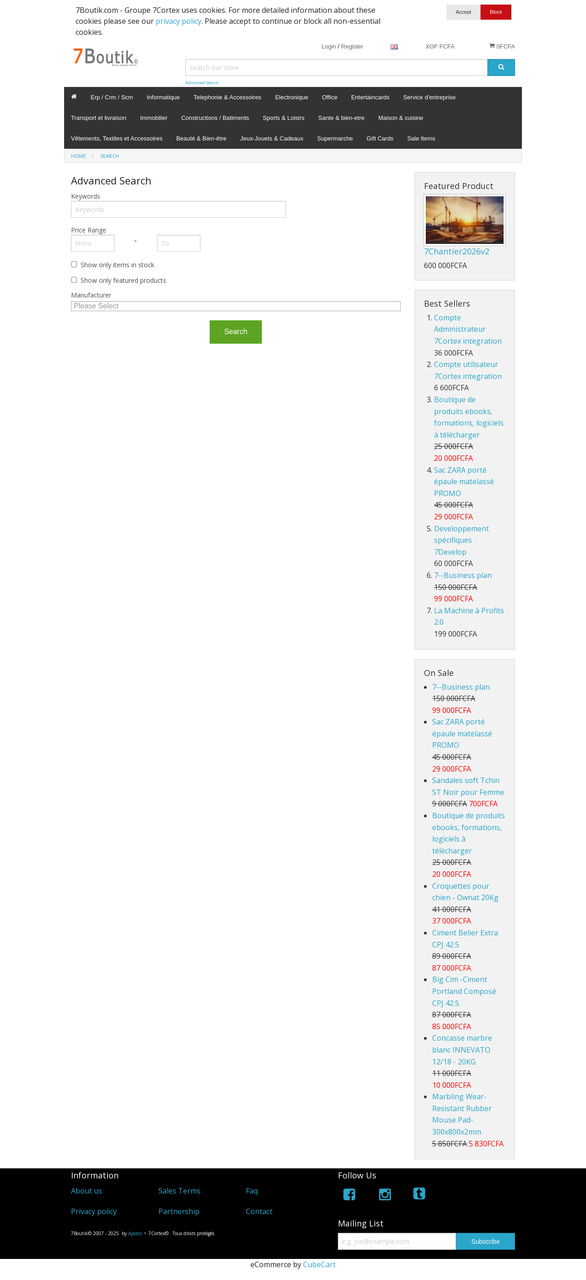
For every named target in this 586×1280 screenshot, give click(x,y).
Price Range (88, 230)
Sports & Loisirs (283, 117)
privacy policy (178, 21)
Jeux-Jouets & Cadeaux (272, 138)
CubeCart (319, 1264)
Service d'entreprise (429, 97)
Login (328, 46)
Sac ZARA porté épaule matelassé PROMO (464, 481)
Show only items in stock (117, 264)
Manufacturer (91, 295)
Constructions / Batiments (215, 117)
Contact (259, 1211)
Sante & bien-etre (341, 117)
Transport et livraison (98, 117)
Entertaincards (370, 97)
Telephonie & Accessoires (227, 97)
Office (329, 97)
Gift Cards (380, 138)
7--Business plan (463, 575)
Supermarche (335, 138)
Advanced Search (202, 83)
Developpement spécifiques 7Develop (461, 540)
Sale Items (421, 138)
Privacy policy (94, 1211)
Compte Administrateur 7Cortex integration (468, 329)
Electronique (291, 97)
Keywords (85, 196)
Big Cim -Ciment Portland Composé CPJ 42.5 (464, 991)
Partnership (179, 1211)
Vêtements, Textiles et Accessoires (117, 138)
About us (86, 1191)
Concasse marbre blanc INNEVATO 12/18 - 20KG (462, 1049)
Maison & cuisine (400, 117)
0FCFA (502, 46)
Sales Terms (179, 1191)
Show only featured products (123, 280)
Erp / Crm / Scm (112, 97)
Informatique (162, 97)
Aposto (135, 1233)
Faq (252, 1191)
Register (352, 46)
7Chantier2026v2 (456, 251)
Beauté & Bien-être (201, 138)
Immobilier (154, 117)
